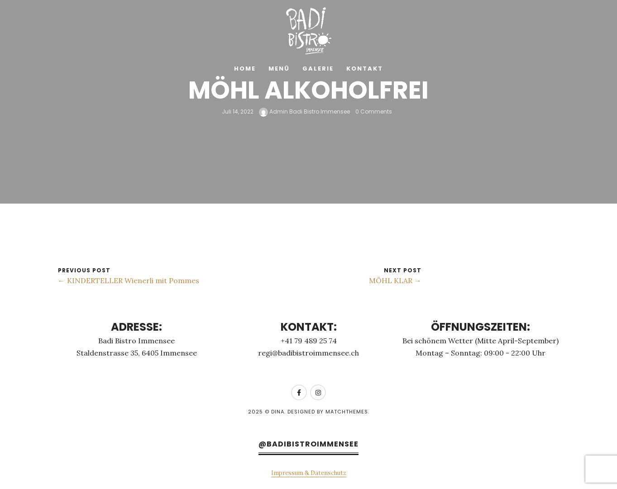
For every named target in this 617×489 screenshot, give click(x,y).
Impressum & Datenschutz (308, 473)
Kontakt (364, 68)
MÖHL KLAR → (395, 280)
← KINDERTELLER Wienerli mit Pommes (128, 280)
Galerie (318, 68)
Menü (279, 68)
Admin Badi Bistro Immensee (304, 111)
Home (245, 68)
